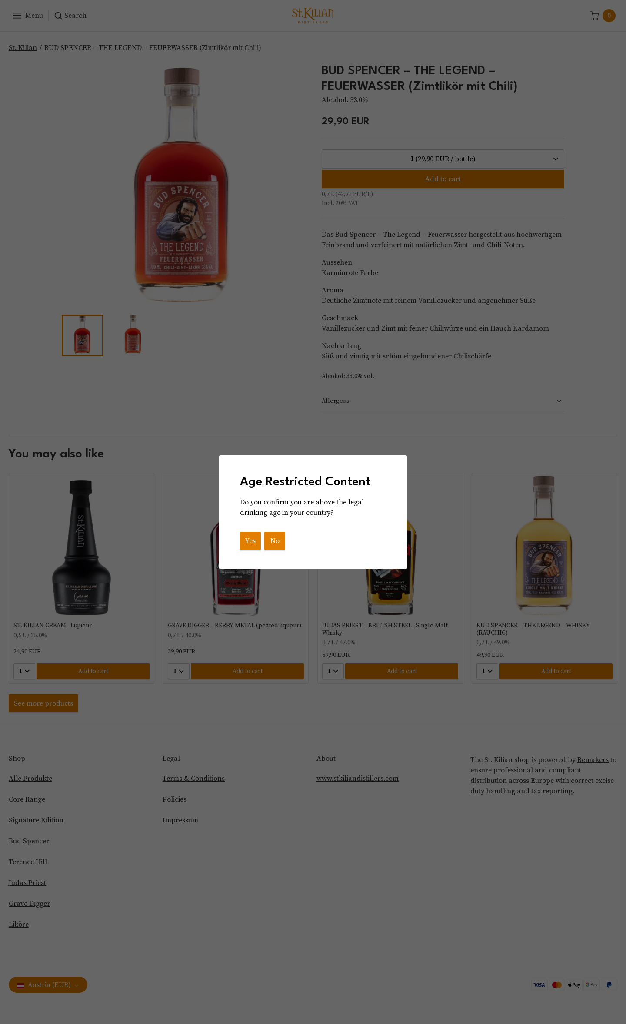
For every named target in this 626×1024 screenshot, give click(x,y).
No (275, 541)
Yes (250, 541)
